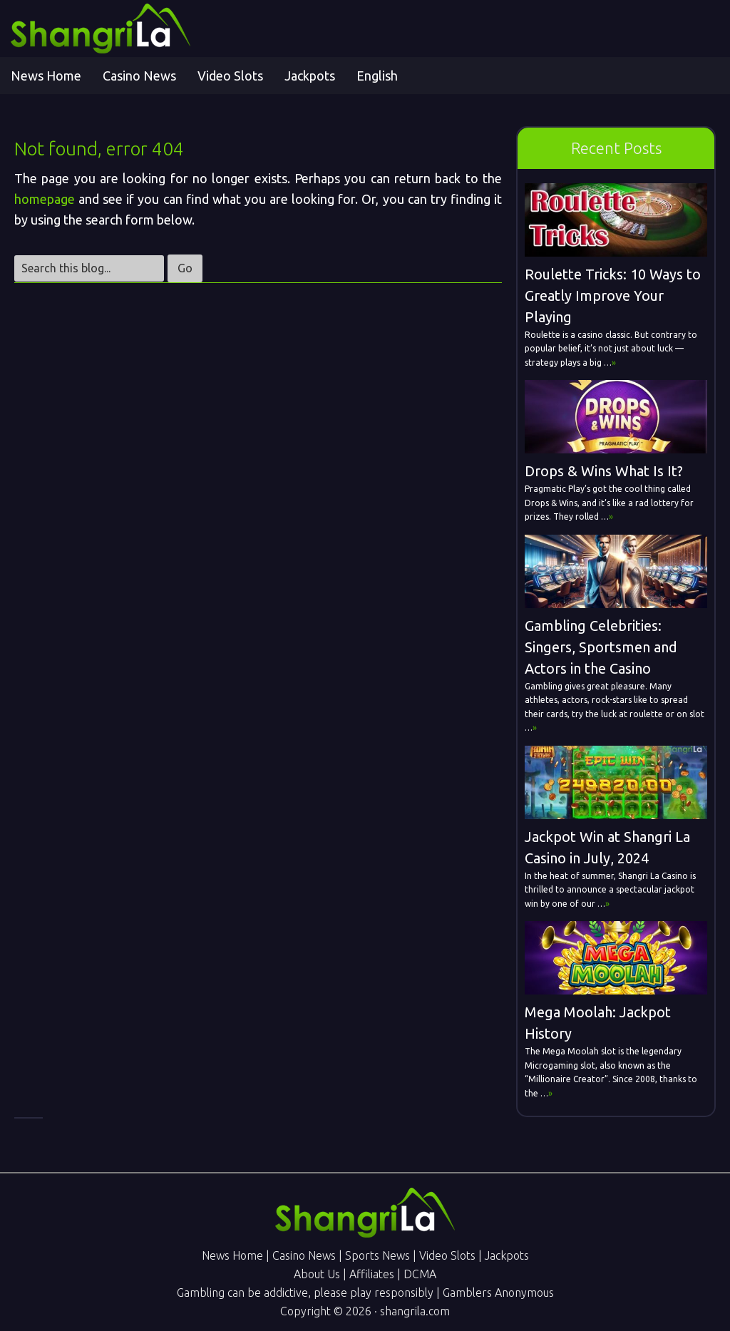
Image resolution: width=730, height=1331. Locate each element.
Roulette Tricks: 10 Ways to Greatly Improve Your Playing (613, 295)
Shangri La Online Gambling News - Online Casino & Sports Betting (139, 28)
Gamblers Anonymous (498, 1292)
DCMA (419, 1274)
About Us (317, 1274)
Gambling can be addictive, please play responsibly (305, 1292)
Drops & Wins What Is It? (604, 471)
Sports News (377, 1255)
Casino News (304, 1255)
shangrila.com (415, 1311)
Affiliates (371, 1274)
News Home (232, 1255)
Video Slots (447, 1255)
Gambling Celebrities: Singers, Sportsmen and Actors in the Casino (601, 647)
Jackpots (507, 1255)
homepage (44, 199)
